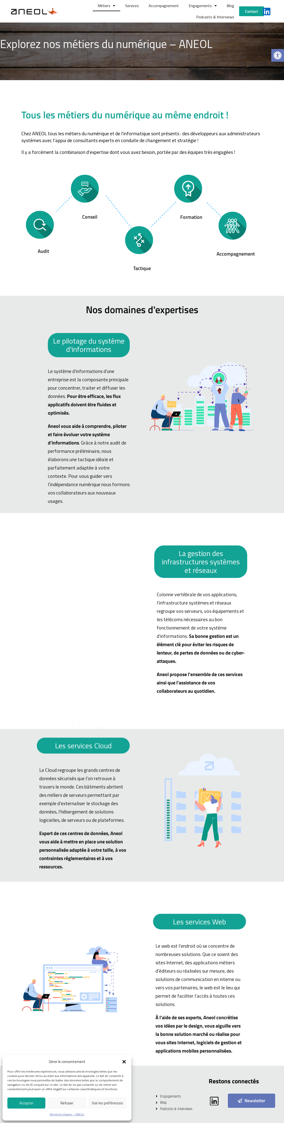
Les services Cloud (83, 854)
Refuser (67, 1103)
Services (132, 6)
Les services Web (199, 1036)
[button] (277, 55)
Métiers (106, 5)
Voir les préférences (107, 1103)
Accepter (26, 1103)
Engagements (203, 5)
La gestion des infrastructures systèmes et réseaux (201, 683)
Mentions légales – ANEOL (67, 1114)
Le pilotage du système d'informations (89, 483)
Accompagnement (164, 6)
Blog (230, 6)
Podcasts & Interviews (215, 17)
